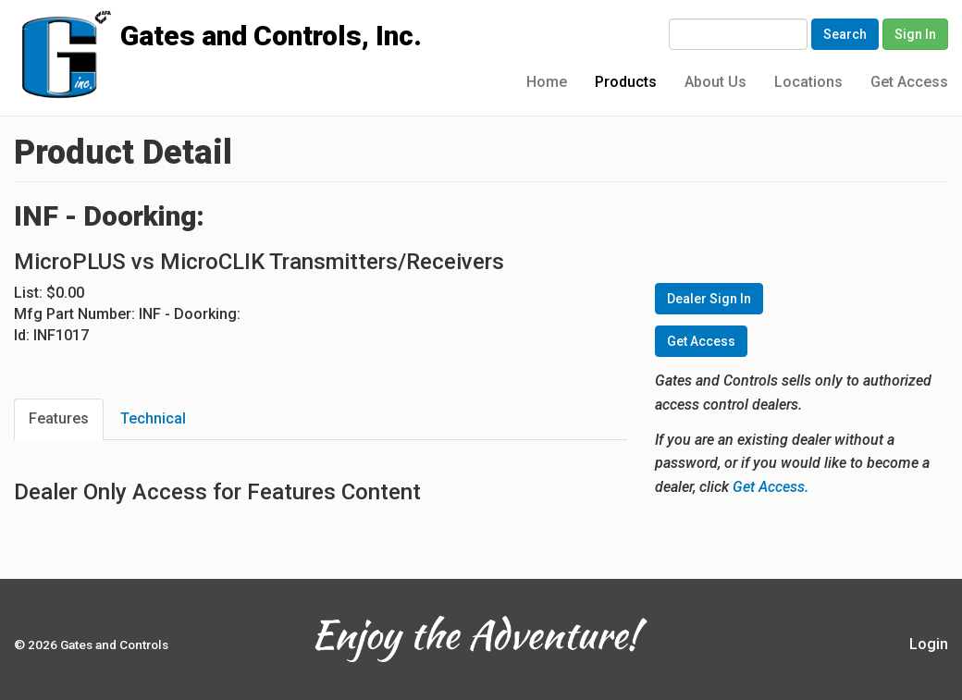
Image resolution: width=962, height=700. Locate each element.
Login (928, 644)
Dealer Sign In (709, 298)
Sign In (915, 34)
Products (626, 82)
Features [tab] (59, 418)
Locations (808, 82)
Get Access (909, 82)
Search (845, 34)
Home (546, 82)
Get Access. (770, 487)
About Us (715, 82)
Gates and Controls (21, 29)
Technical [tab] (153, 418)
